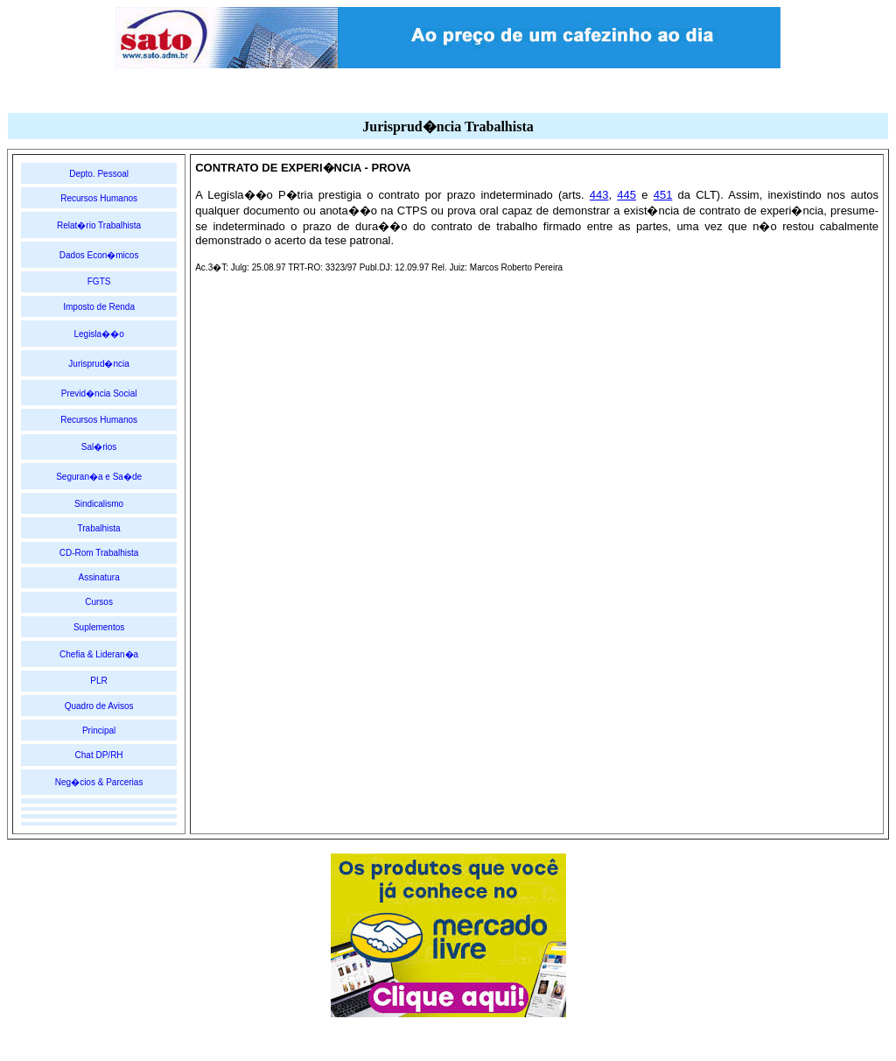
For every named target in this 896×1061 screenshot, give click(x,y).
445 (626, 194)
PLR (98, 680)
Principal (99, 730)
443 (599, 194)
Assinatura (98, 577)
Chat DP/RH (99, 755)
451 (663, 194)
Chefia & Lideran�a (99, 654)
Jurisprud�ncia (98, 364)
